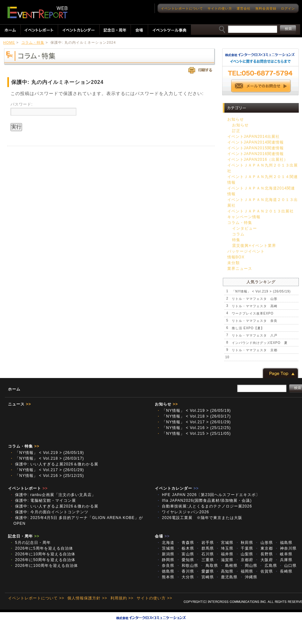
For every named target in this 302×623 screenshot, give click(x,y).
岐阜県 (283, 554)
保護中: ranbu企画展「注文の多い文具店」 (53, 495)
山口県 (288, 565)
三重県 (205, 560)
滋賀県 (224, 560)
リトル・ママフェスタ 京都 (254, 350)
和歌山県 (187, 565)
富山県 (185, 554)
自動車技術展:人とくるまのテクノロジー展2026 (204, 506)
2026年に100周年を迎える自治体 (44, 565)
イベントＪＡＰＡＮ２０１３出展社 (260, 211)
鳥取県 (209, 565)
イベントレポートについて (182, 8)
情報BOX (236, 257)
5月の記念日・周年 (30, 542)
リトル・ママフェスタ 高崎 (254, 306)
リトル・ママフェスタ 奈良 (254, 321)
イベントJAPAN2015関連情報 (255, 148)
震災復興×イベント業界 (254, 245)
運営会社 (244, 8)
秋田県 (244, 542)
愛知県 (185, 560)
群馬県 (205, 548)
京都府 (244, 560)
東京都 (264, 548)
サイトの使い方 (220, 8)
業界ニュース (239, 268)
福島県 (283, 542)
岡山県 (248, 565)
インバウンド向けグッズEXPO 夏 (260, 343)
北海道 (165, 542)
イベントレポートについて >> (36, 598)
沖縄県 (248, 577)
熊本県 (165, 577)
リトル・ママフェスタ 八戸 (254, 335)
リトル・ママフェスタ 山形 (254, 298)
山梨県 (244, 554)
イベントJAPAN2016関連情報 (255, 154)
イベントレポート (28, 488)
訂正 (236, 131)
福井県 (224, 554)
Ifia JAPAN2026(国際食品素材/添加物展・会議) (206, 500)
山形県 (264, 542)
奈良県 (165, 565)
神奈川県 (286, 548)
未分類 (233, 263)
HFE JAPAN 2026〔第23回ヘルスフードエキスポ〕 (208, 495)
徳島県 (165, 571)
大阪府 (264, 560)
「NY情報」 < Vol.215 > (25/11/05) (193, 433)
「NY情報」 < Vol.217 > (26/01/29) (193, 422)
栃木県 (185, 548)
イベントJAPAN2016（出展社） (257, 159)
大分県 (185, 577)
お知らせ (235, 119)
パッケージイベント (246, 251)
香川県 (185, 571)
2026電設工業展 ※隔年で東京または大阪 (201, 517)
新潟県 (165, 554)
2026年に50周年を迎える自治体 (42, 560)
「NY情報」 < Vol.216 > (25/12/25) (193, 428)
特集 (236, 240)
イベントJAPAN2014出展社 (253, 136)
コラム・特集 (32, 42)
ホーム (14, 389)
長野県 (264, 554)
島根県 (229, 565)
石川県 (205, 554)
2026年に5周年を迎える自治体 (41, 548)
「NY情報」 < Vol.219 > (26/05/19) (261, 291)
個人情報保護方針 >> (87, 598)
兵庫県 (283, 560)
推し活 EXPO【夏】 (248, 328)
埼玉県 (224, 548)
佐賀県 (264, 571)
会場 (162, 536)
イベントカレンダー (177, 488)
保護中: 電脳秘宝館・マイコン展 (43, 500)
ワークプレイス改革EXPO (253, 313)
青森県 (185, 542)
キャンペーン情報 (243, 217)
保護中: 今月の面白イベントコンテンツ (49, 512)
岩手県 (205, 542)
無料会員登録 (265, 8)
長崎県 (283, 571)
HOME (9, 42)
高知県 (224, 571)
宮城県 (224, 542)
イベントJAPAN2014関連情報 (255, 142)
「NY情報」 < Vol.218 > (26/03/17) (193, 416)
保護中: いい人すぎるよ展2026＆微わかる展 (54, 464)
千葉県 (244, 548)
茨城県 (165, 548)
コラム (238, 234)
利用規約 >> (121, 598)
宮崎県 (205, 577)
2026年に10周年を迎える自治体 (42, 554)
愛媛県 (205, 571)
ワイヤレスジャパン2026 (182, 512)
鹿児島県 (226, 577)
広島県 (268, 565)
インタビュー (244, 228)
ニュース (19, 404)
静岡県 (165, 560)
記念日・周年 (23, 536)
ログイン (288, 8)
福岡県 (244, 571)
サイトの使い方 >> (154, 598)
